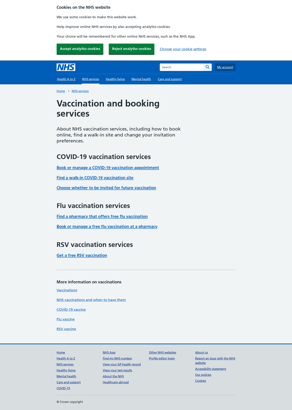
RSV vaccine (66, 329)
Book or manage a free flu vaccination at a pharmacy (107, 226)
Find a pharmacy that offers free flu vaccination (102, 216)
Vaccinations (67, 290)
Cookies (200, 381)
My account (225, 67)
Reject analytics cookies (131, 49)
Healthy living (115, 79)
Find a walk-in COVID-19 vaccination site (95, 177)
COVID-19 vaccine (71, 309)
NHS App (109, 352)
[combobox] (182, 67)
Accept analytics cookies (80, 49)
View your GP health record (122, 364)
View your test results (117, 370)
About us (201, 352)
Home (61, 91)
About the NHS (113, 376)
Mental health (141, 79)
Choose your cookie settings (183, 49)
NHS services (80, 91)
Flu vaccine (66, 319)
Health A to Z (66, 79)
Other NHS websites (162, 352)
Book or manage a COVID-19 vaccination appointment (108, 167)
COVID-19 (63, 388)
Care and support (170, 79)
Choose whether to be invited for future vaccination (106, 187)
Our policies (203, 375)
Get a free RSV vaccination (82, 255)
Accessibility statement (210, 369)
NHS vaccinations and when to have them (91, 300)
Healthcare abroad (116, 382)
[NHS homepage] (66, 67)
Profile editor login (162, 358)
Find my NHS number (117, 358)
